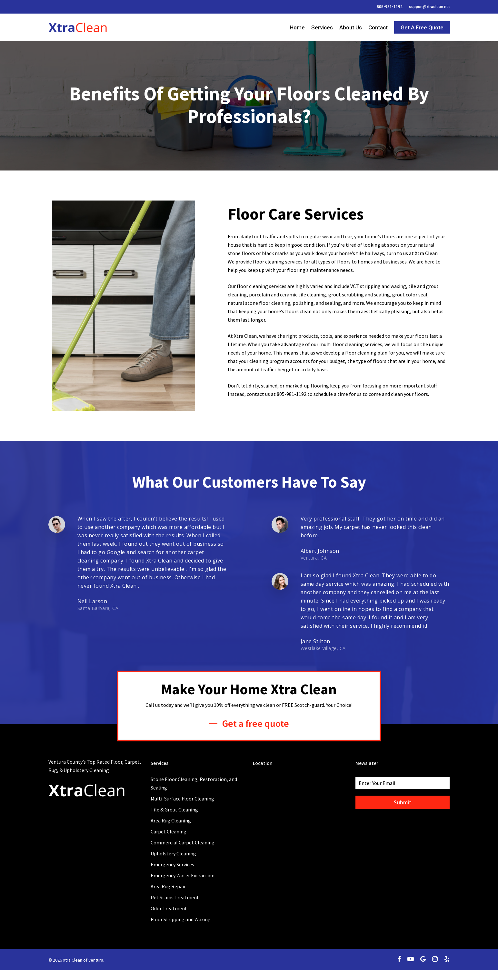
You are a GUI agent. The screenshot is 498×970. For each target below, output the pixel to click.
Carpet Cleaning (168, 831)
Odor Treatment (169, 908)
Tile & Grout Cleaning (174, 809)
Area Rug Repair (168, 886)
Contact (378, 27)
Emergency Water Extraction (182, 875)
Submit (403, 802)
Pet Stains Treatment (175, 897)
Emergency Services (172, 864)
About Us (350, 27)
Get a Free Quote (422, 27)
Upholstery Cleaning (173, 853)
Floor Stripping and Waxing (181, 919)
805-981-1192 (390, 7)
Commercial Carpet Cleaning (182, 842)
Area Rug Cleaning (171, 820)
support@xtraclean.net (429, 7)
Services (322, 27)
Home (297, 27)
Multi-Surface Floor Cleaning (182, 798)
